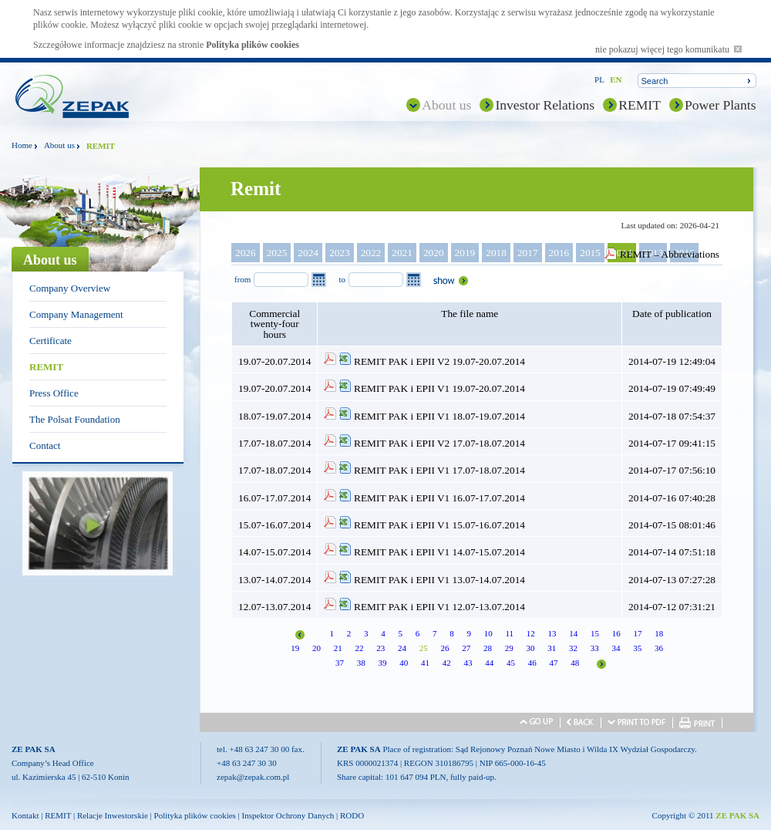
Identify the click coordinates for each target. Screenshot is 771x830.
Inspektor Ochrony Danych (288, 815)
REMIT (639, 105)
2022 (371, 252)
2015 (590, 252)
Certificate (50, 340)
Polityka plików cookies (252, 44)
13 (552, 633)
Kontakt (25, 815)
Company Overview (69, 288)
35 (637, 648)
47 (554, 662)
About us (446, 105)
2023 (339, 252)
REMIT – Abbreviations (669, 254)
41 (425, 662)
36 (659, 648)
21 (338, 648)
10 (488, 633)
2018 (496, 252)
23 (380, 648)
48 (575, 662)
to (341, 279)
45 (511, 662)
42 (447, 662)
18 (659, 633)
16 (616, 633)
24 (402, 648)
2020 (433, 252)
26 (444, 648)
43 (468, 662)
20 (316, 648)
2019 (465, 252)
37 (339, 662)
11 (509, 633)
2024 (308, 252)
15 (595, 633)
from (242, 279)
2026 (245, 252)
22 (359, 648)
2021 (402, 252)
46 (532, 662)
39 (383, 662)
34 (615, 648)
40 (403, 662)
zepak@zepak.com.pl (253, 776)
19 (295, 648)
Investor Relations (544, 105)
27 (466, 648)
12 (531, 633)
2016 (559, 252)
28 (487, 648)
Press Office (54, 393)
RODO (352, 815)
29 (509, 648)
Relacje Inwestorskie (112, 815)
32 (573, 648)
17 (638, 633)
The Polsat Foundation (74, 419)
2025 (277, 252)
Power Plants (720, 105)
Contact (44, 445)
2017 (527, 252)
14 (573, 633)
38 (361, 662)
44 (489, 662)
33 (595, 648)
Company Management (76, 314)
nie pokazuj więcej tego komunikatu (668, 49)
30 (530, 648)
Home (22, 145)
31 (551, 648)
